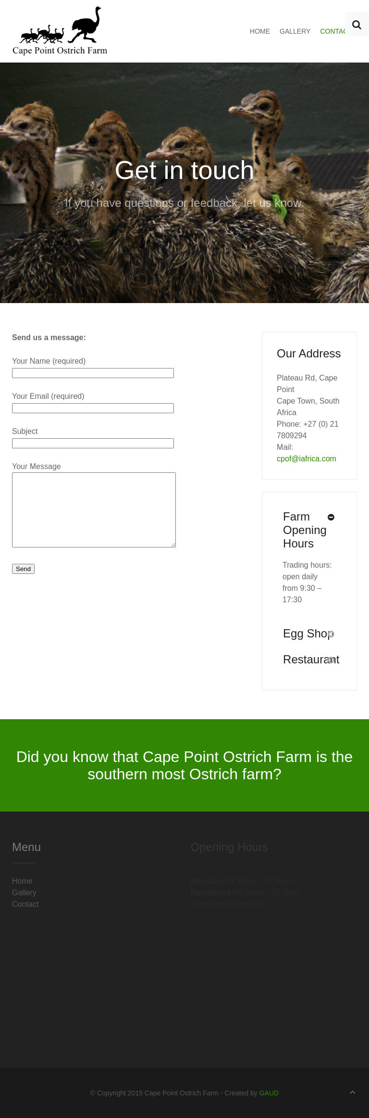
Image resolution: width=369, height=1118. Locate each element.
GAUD (269, 1093)
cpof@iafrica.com (306, 459)
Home (260, 31)
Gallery (295, 31)
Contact (336, 31)
